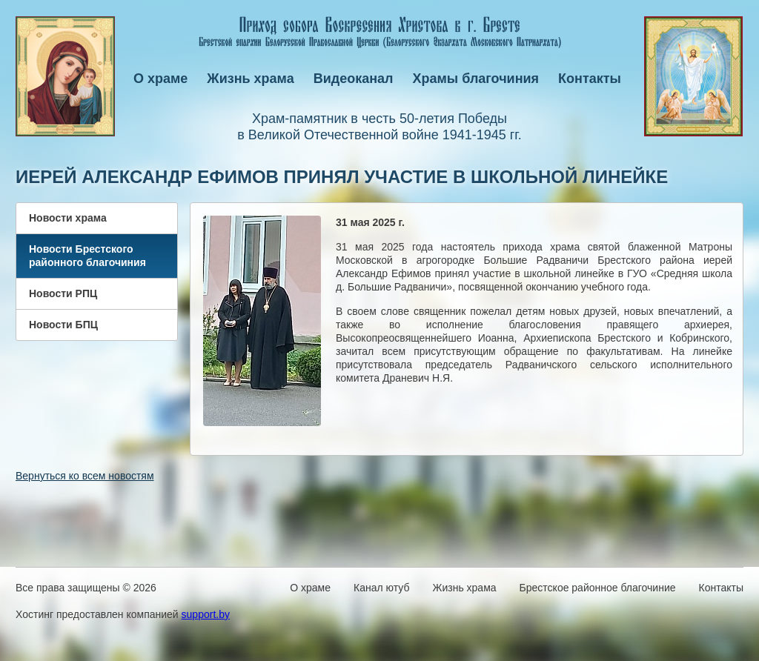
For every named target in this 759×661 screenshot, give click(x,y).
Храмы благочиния (476, 78)
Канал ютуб (381, 588)
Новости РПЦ (63, 293)
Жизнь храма (250, 78)
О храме (160, 78)
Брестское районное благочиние (598, 588)
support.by (206, 614)
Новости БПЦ (63, 324)
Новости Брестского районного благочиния (87, 255)
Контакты (589, 78)
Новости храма (68, 218)
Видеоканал (354, 78)
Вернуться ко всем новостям (85, 476)
